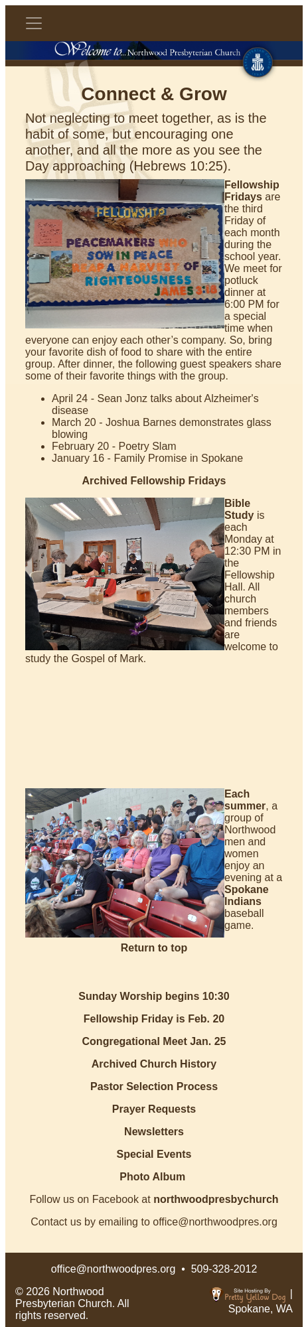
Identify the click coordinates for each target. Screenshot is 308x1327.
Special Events (154, 1154)
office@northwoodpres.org (113, 1269)
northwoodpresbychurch (215, 1199)
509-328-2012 (224, 1269)
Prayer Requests (154, 1109)
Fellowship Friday (128, 1018)
